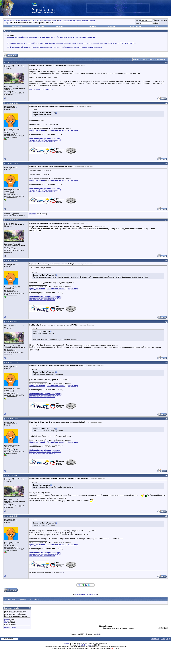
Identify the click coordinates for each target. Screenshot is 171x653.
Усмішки (7, 621)
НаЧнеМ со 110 (13, 66)
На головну (155, 639)
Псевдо (138, 20)
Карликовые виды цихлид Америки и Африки (79, 20)
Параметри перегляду (157, 59)
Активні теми (17, 26)
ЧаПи (77, 26)
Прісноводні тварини (49, 20)
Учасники (92, 26)
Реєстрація (60, 26)
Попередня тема (79, 594)
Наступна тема (92, 594)
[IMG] (6, 622)
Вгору (168, 639)
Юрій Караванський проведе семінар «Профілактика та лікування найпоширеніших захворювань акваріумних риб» (54, 47)
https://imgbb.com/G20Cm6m (41, 89)
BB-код (6, 619)
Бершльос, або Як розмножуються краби (42, 141)
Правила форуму (10, 627)
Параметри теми (139, 59)
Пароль (138, 23)
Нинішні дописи (135, 26)
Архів (163, 639)
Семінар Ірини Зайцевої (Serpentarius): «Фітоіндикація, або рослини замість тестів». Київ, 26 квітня (51, 37)
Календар (111, 26)
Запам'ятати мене (160, 20)
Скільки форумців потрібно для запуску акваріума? (45, 140)
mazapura (9, 106)
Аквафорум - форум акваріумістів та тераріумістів (24, 20)
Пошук (157, 26)
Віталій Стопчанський (86, 645)
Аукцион (41, 26)
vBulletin (66, 643)
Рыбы (60, 20)
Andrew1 (32, 214)
